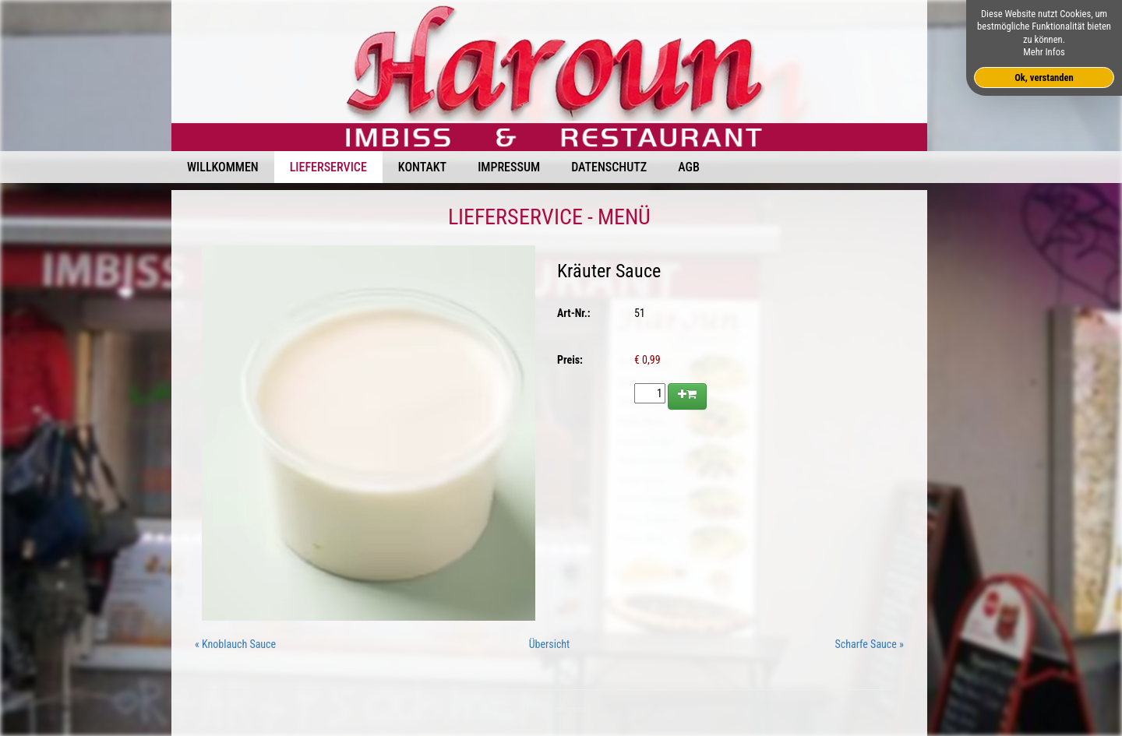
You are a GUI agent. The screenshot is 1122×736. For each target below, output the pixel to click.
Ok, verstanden (1044, 77)
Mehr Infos (1044, 52)
